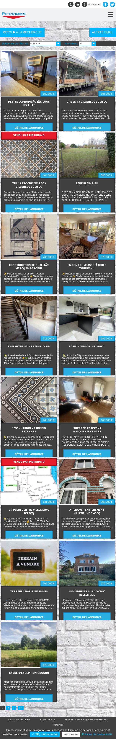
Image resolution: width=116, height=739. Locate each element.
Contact (58, 725)
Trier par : (24, 43)
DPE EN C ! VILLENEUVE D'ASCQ (87, 101)
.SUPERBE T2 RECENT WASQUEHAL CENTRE (87, 429)
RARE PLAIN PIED (87, 183)
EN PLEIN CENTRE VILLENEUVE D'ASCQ (29, 511)
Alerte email (91, 4)
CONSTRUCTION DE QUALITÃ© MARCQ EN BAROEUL (29, 266)
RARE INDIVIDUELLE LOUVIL (87, 346)
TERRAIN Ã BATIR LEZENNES (29, 591)
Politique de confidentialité (97, 734)
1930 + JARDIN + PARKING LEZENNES (29, 429)
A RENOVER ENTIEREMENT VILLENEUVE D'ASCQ (86, 511)
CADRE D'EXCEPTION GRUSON (29, 673)
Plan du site (47, 719)
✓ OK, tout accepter (45, 734)
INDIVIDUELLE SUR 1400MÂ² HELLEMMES (87, 592)
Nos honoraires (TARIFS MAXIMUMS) (86, 719)
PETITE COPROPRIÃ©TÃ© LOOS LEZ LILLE (29, 103)
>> (20, 708)
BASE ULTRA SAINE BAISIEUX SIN (29, 346)
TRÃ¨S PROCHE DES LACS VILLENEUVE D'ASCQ (29, 184)
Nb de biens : (71, 43)
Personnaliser (71, 734)
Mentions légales (19, 719)
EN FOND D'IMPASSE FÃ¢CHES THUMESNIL (87, 266)
